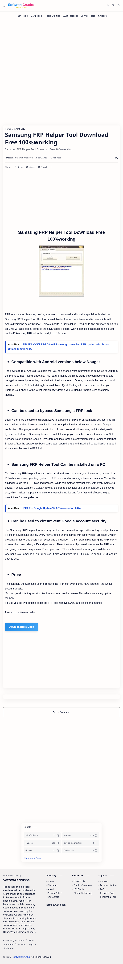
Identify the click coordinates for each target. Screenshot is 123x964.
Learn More (93, 952)
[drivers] (42, 851)
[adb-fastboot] (42, 836)
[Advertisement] (61, 45)
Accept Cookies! (73, 952)
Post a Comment (61, 712)
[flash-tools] (80, 851)
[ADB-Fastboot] (70, 16)
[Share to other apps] (51, 166)
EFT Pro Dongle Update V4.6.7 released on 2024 (52, 508)
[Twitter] (31, 940)
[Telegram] (31, 944)
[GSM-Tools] (36, 16)
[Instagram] (20, 940)
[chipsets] (42, 843)
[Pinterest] (10, 948)
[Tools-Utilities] (52, 16)
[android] (80, 836)
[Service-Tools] (88, 16)
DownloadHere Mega (21, 627)
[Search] (118, 5)
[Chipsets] (102, 16)
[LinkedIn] (20, 944)
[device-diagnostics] (80, 843)
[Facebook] (7, 940)
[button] (107, 5)
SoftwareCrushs (21, 957)
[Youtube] (10, 944)
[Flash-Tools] (22, 16)
